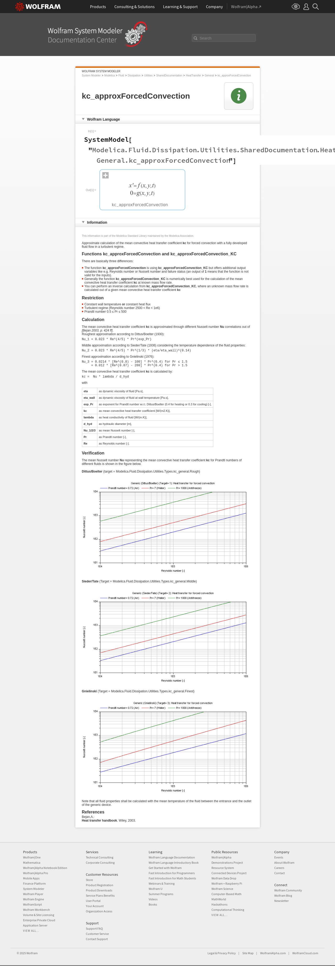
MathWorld (218, 899)
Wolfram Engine (33, 899)
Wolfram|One (32, 857)
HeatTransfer (193, 75)
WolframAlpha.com (273, 953)
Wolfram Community (288, 890)
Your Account (95, 906)
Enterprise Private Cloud (39, 920)
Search (206, 38)
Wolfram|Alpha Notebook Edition (45, 868)
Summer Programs (161, 894)
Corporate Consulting (100, 862)
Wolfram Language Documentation (172, 857)
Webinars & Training (162, 883)
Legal (211, 953)
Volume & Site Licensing (38, 915)
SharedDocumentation (169, 75)
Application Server (35, 925)
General (209, 75)
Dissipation (134, 75)
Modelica (109, 75)
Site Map (248, 953)
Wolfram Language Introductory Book (174, 862)
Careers (279, 868)
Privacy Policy (226, 953)
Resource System (222, 868)
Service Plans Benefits (100, 895)
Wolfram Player (33, 894)
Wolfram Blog (283, 895)
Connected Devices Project (229, 873)
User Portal (93, 901)
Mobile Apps (31, 878)
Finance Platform (34, 883)
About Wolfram (284, 862)
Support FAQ (94, 928)
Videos (153, 899)
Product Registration (99, 885)
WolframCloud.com (305, 953)
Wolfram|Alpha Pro (35, 873)
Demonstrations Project (227, 862)
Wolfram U (156, 889)
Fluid (121, 75)
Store (89, 880)
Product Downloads (99, 890)
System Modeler (91, 75)
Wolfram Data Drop (223, 878)
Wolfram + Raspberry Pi (226, 883)
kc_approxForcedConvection (234, 75)
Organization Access (99, 911)
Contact (279, 873)
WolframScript (32, 904)
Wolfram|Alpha (221, 857)
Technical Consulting (99, 857)
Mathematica (31, 862)
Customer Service (97, 934)
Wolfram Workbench (36, 910)
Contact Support (97, 939)
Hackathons (219, 904)
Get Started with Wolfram (165, 868)
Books (153, 904)
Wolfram (32, 953)
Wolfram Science (222, 889)
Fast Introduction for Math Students (172, 878)
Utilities (148, 75)
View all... (31, 931)
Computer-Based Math (226, 894)
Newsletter (281, 901)
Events (278, 857)
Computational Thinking (227, 910)
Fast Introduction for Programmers (172, 873)
